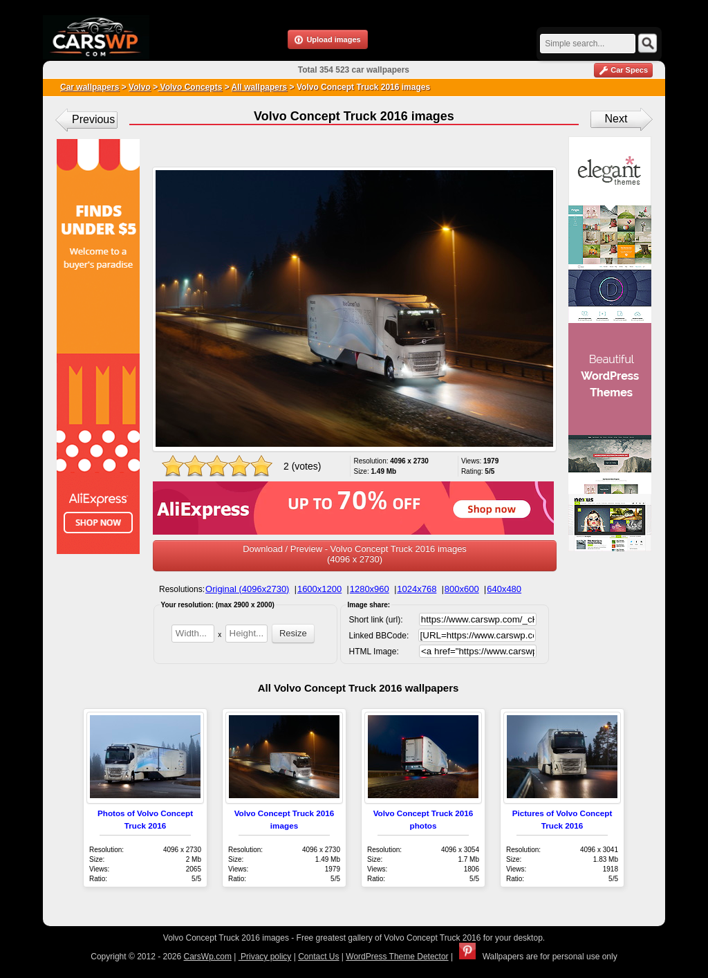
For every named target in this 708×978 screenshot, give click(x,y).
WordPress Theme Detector (397, 956)
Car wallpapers (89, 87)
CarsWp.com (208, 956)
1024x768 (416, 589)
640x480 (504, 589)
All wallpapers (260, 87)
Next (616, 118)
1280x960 (369, 589)
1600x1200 (319, 589)
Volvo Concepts (190, 87)
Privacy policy (265, 956)
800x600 (462, 589)
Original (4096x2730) (247, 589)
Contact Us (318, 956)
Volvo (140, 87)
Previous (93, 119)
